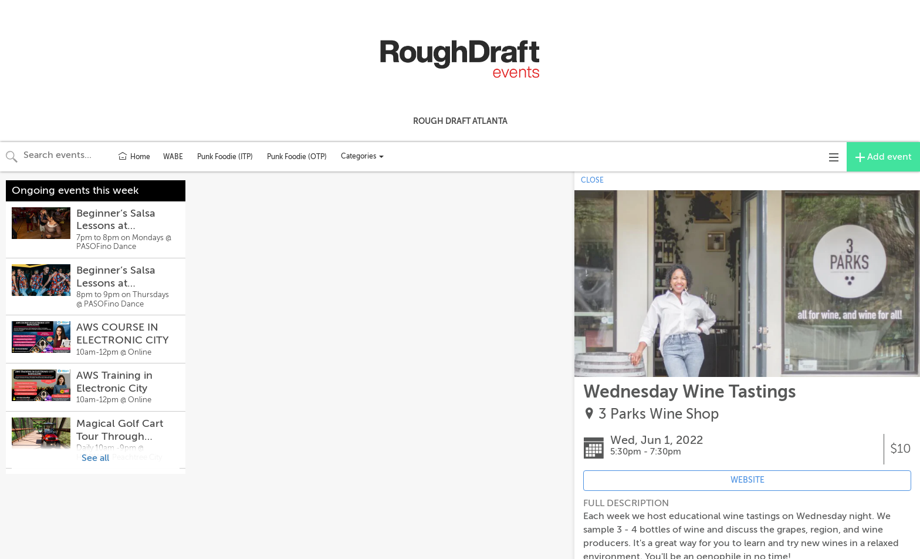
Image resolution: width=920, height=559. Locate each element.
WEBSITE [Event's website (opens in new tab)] (747, 480)
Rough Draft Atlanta (460, 121)
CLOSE (592, 180)
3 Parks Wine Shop (658, 414)
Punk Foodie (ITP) (225, 157)
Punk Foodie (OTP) (297, 157)
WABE (173, 157)
